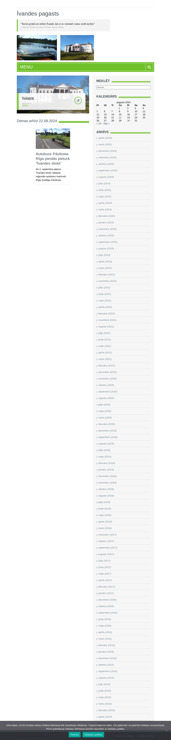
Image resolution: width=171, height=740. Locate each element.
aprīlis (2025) (105, 138)
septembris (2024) (107, 170)
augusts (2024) (106, 177)
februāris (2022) (106, 313)
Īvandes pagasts (38, 13)
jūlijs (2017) (104, 560)
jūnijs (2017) (104, 567)
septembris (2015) (107, 671)
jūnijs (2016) (104, 619)
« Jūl (98, 123)
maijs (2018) (104, 515)
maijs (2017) (104, 573)
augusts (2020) (106, 398)
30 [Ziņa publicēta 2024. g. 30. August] (128, 120)
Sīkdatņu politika (93, 734)
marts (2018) (105, 528)
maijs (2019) (104, 456)
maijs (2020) (104, 411)
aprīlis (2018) (105, 521)
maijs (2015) (104, 697)
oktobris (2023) (106, 235)
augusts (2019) (106, 443)
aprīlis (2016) (105, 632)
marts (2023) (105, 268)
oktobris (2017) (106, 541)
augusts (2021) (106, 326)
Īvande (28, 98)
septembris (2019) (107, 437)
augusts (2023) (106, 248)
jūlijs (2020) (104, 404)
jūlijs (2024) (104, 183)
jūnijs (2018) (104, 508)
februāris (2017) (106, 586)
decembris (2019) (107, 430)
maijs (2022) (104, 300)
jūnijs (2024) (104, 190)
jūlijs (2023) (104, 255)
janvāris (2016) (106, 651)
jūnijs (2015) (104, 690)
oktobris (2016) (106, 606)
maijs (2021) (104, 346)
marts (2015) (105, 703)
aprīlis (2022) (105, 307)
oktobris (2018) (106, 489)
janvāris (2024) (106, 222)
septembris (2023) (107, 242)
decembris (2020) (107, 372)
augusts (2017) (106, 554)
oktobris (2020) (106, 385)
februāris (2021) (106, 365)
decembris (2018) (107, 476)
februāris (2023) (106, 274)
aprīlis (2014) (105, 716)
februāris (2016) (106, 645)
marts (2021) (105, 359)
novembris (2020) (107, 378)
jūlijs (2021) (104, 333)
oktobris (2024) (106, 164)
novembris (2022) (107, 281)
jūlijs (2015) (104, 684)
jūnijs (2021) (104, 339)
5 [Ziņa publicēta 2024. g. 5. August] (97, 111)
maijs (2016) (104, 625)
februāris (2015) (106, 710)
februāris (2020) (106, 424)
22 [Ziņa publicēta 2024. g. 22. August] (120, 117)
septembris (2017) (107, 547)
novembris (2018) (107, 482)
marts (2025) (105, 144)
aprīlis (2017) (105, 580)
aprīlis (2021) (105, 352)
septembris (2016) (107, 612)
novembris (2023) (107, 229)
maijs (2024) (104, 196)
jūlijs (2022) (104, 287)
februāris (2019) (106, 463)
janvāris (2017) (106, 593)
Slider (25, 105)
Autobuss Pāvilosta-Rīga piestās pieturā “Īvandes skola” (53, 158)
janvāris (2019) (106, 469)
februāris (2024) (106, 216)
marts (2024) (105, 209)
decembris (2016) (107, 599)
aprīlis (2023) (105, 261)
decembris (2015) (107, 658)
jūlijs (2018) (104, 502)
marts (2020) (105, 417)
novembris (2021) (107, 320)
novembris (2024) (107, 157)
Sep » (106, 123)
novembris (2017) (107, 534)
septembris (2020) (107, 391)
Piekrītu (74, 734)
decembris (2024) (107, 151)
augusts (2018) (106, 495)
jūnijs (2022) (104, 294)
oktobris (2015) (106, 664)
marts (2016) (105, 638)
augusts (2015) (106, 677)
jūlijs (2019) (104, 450)
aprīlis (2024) (105, 203)
